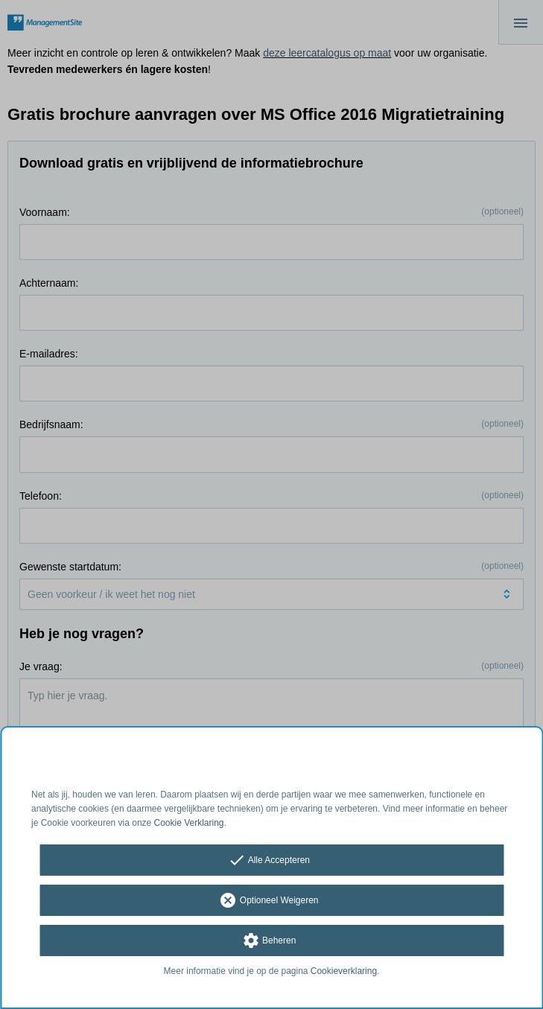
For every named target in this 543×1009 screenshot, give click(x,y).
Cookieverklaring (344, 971)
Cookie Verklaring (189, 823)
